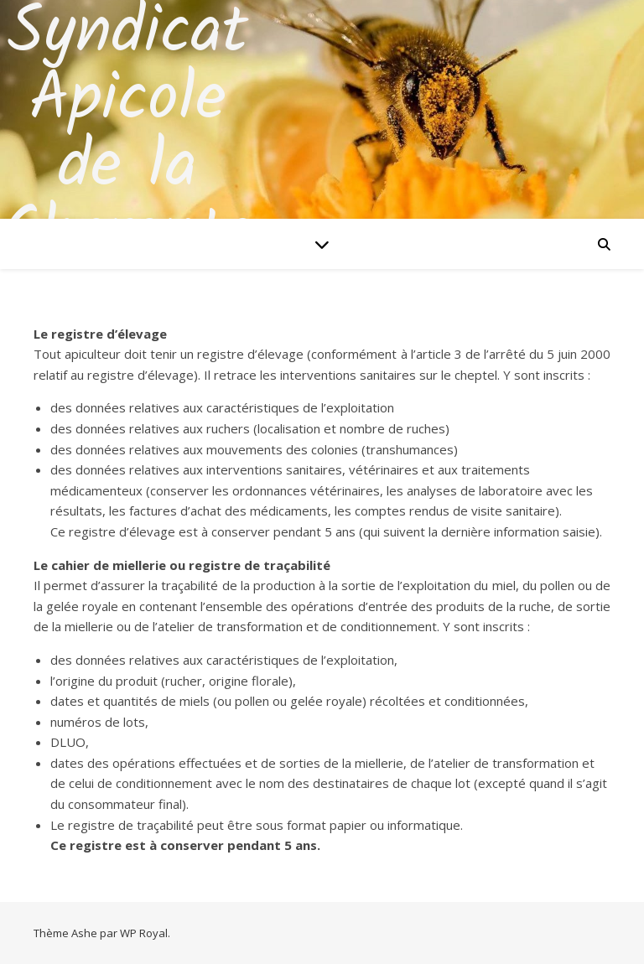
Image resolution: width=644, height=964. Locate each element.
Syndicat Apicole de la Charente (127, 134)
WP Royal (144, 933)
